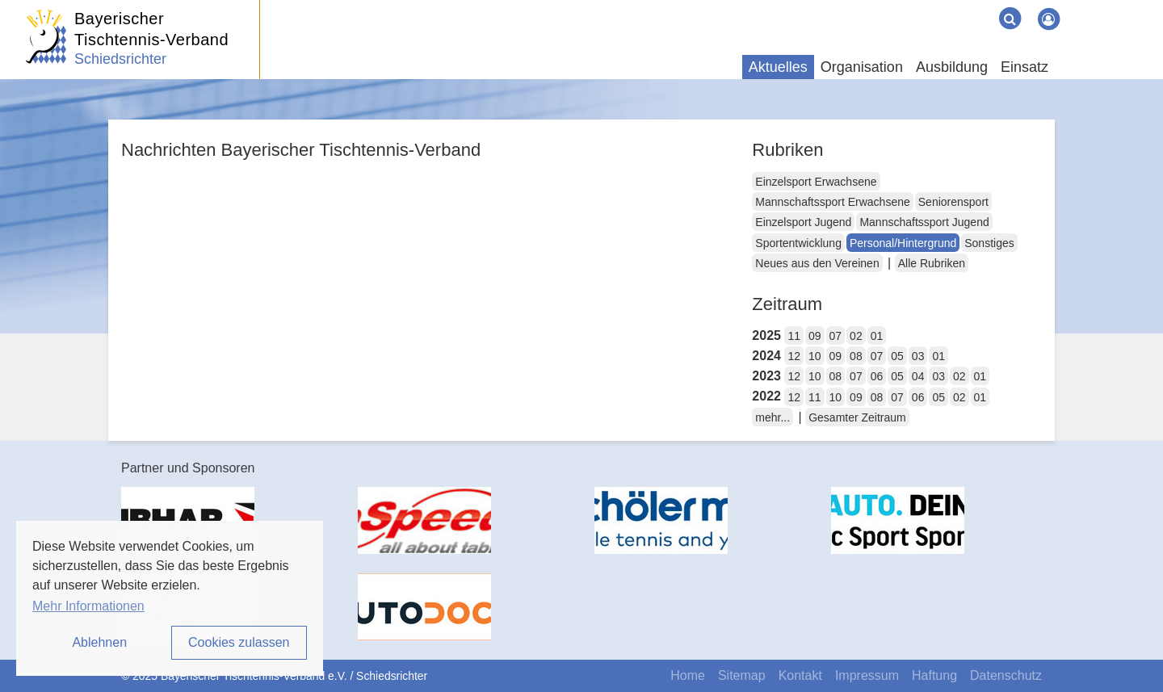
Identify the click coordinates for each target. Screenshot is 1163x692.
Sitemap (742, 675)
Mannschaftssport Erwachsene (832, 201)
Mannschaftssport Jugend (924, 222)
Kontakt (800, 675)
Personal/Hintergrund (903, 243)
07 (835, 335)
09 (814, 335)
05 (897, 356)
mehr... (772, 417)
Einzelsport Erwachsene (815, 181)
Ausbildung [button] (952, 67)
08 (856, 356)
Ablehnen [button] (99, 642)
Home (687, 675)
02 (856, 335)
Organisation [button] (862, 67)
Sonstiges (989, 243)
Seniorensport (953, 201)
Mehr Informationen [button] (88, 606)
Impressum (867, 675)
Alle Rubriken (931, 263)
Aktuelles (778, 67)
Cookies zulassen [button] (238, 642)
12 (793, 356)
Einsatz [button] (1024, 67)
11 (793, 335)
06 (877, 376)
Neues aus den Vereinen (817, 263)
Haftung (934, 675)
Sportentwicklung (798, 243)
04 (918, 376)
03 (918, 356)
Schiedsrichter (120, 59)
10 (814, 356)
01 (877, 335)
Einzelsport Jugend (803, 222)
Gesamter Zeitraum (857, 417)
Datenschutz (1006, 675)
